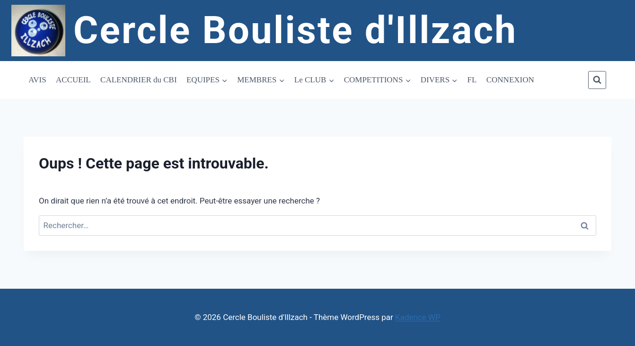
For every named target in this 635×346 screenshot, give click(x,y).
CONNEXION (510, 79)
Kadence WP (418, 317)
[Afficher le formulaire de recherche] (597, 80)
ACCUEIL (73, 79)
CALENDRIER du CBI (138, 79)
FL (472, 79)
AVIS (37, 79)
